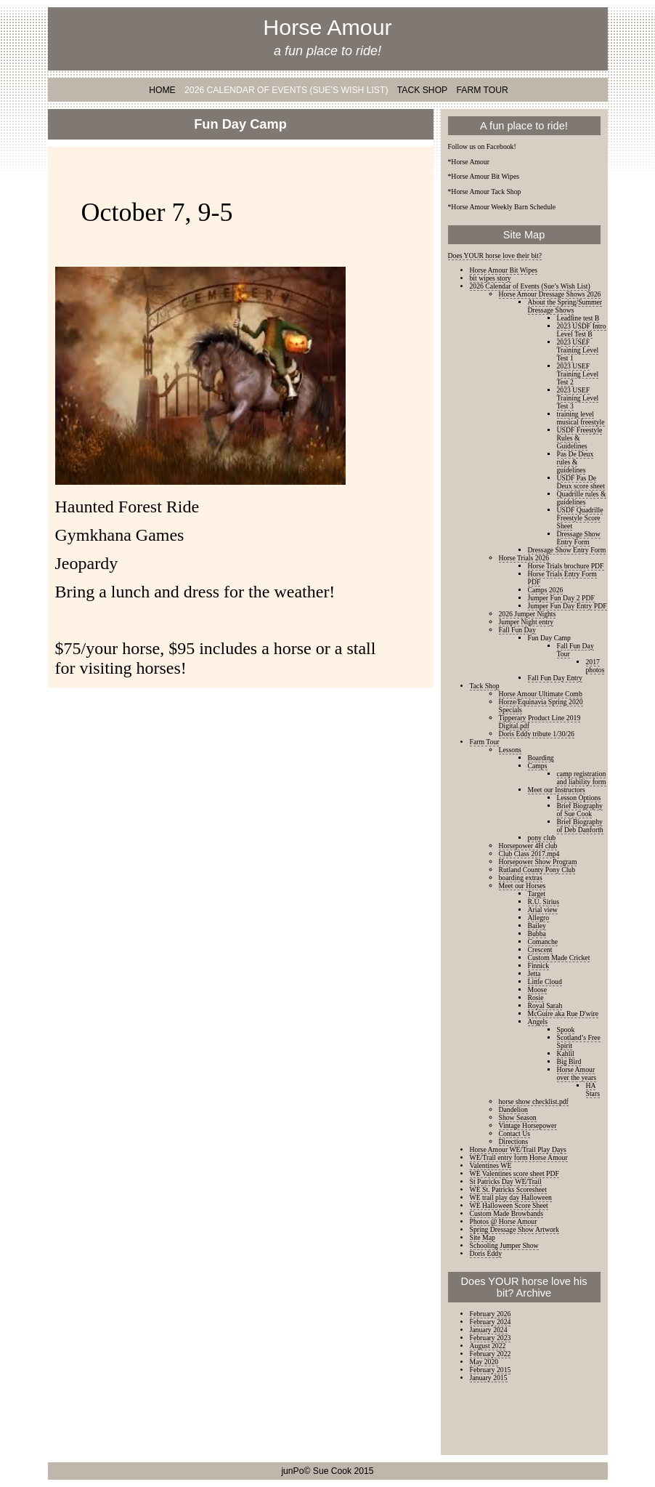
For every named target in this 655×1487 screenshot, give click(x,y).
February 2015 (490, 1370)
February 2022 (490, 1354)
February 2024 (490, 1322)
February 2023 (490, 1338)
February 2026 (490, 1314)
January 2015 (489, 1378)
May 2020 (484, 1362)
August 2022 (488, 1346)
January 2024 (489, 1330)
